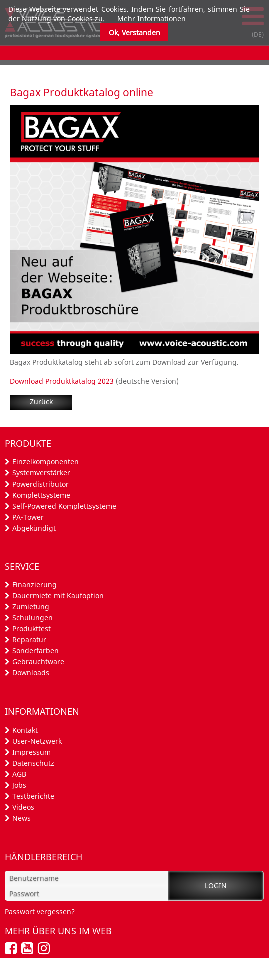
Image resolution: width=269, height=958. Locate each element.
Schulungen (32, 617)
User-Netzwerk (37, 741)
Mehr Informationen (152, 18)
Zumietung (31, 606)
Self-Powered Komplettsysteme (64, 506)
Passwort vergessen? (40, 911)
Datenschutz (33, 763)
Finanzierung (34, 584)
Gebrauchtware (38, 661)
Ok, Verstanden (134, 32)
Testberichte (33, 796)
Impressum (31, 752)
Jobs (19, 785)
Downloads (31, 672)
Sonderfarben (35, 650)
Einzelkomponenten (45, 461)
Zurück (41, 401)
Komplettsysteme (41, 495)
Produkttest (31, 628)
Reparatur (29, 639)
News (21, 818)
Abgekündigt (34, 528)
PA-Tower (28, 517)
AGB (19, 774)
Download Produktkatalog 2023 (62, 381)
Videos (23, 807)
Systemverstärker (41, 472)
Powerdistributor (40, 484)
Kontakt (25, 730)
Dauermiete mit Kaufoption (58, 595)
